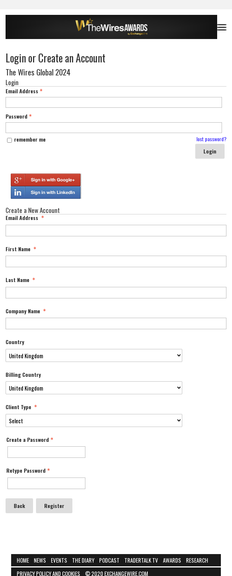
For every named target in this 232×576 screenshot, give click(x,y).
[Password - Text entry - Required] (114, 127)
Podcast (109, 560)
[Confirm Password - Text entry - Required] (46, 483)
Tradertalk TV (141, 560)
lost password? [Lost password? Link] (211, 139)
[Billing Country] (94, 387)
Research (197, 560)
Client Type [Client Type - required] (22, 407)
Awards (172, 560)
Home (23, 560)
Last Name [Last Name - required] (21, 279)
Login (209, 151)
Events (59, 560)
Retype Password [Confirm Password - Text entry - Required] (29, 470)
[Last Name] (116, 292)
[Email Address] (116, 230)
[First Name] (116, 261)
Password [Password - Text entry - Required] (19, 116)
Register (54, 505)
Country (15, 342)
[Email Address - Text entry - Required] (114, 102)
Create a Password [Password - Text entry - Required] (30, 439)
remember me (30, 139)
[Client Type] (94, 420)
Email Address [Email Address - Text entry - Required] (25, 91)
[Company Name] (116, 323)
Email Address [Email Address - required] (26, 217)
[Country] (94, 355)
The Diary (83, 560)
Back (19, 505)
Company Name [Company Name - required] (27, 311)
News (40, 560)
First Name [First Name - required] (22, 249)
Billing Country (23, 374)
